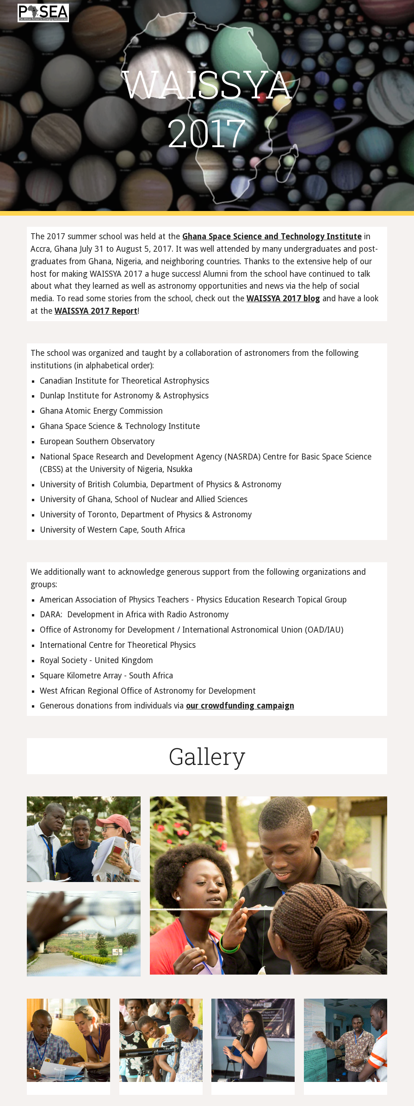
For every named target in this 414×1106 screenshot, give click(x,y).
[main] (207, 108)
